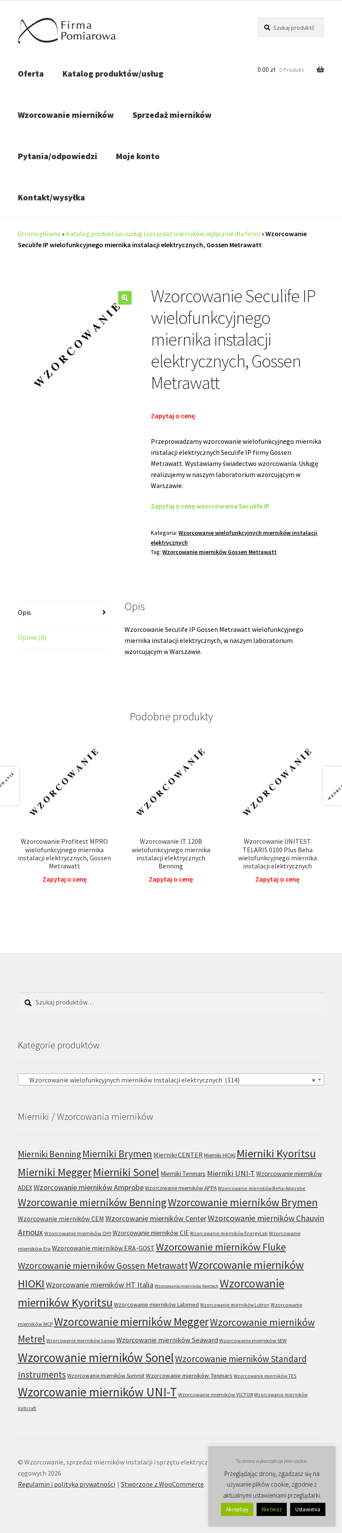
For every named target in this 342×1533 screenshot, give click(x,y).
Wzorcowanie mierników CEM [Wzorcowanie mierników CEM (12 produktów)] (61, 1218)
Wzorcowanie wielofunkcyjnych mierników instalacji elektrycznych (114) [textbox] (168, 1080)
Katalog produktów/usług (113, 73)
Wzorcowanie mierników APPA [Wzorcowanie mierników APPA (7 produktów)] (181, 1188)
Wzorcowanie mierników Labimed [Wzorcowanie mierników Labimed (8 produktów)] (156, 1304)
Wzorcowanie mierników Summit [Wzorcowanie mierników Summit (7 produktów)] (105, 1375)
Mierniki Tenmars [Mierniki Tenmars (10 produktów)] (183, 1174)
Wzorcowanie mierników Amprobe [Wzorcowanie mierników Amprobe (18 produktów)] (89, 1187)
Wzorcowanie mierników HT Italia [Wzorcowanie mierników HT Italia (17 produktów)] (99, 1285)
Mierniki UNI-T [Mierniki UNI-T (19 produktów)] (231, 1173)
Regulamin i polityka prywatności (66, 1484)
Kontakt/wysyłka (51, 197)
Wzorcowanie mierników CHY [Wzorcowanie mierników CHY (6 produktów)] (77, 1233)
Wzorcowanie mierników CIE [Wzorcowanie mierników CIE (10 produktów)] (151, 1233)
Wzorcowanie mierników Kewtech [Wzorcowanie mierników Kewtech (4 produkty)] (186, 1286)
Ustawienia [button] (307, 1509)
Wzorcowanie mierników (66, 114)
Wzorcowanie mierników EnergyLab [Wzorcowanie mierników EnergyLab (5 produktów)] (229, 1233)
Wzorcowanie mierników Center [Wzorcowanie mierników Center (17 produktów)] (155, 1218)
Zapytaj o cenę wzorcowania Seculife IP (210, 506)
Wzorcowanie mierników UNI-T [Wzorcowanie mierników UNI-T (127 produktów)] (97, 1392)
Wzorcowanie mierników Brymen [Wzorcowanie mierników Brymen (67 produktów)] (243, 1202)
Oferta (31, 73)
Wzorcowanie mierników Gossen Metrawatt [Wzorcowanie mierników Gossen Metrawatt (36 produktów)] (103, 1265)
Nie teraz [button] (272, 1509)
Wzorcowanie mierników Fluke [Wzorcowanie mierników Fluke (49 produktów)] (221, 1246)
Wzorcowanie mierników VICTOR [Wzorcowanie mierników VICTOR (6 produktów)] (215, 1394)
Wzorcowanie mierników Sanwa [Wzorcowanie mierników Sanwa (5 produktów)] (80, 1340)
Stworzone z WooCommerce (162, 1484)
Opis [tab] (24, 612)
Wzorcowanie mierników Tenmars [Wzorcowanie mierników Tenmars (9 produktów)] (189, 1375)
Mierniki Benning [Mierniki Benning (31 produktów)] (49, 1154)
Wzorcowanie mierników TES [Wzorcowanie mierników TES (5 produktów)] (265, 1376)
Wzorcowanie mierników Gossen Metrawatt (219, 552)
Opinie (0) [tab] (32, 637)
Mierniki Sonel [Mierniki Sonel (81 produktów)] (126, 1172)
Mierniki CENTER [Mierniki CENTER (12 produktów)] (178, 1154)
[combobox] (171, 1079)
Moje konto (138, 156)
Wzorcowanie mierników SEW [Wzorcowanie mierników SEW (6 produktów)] (253, 1340)
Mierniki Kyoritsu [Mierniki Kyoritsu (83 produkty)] (276, 1153)
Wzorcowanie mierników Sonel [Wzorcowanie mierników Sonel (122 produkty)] (96, 1357)
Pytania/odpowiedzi (57, 156)
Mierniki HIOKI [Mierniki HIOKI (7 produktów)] (219, 1155)
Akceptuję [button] (237, 1509)
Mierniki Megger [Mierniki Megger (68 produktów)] (55, 1172)
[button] (125, 298)
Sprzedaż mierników (172, 114)
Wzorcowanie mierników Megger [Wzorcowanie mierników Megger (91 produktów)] (131, 1321)
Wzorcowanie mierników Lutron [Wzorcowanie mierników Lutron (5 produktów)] (234, 1305)
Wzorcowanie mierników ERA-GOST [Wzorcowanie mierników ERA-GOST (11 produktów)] (103, 1248)
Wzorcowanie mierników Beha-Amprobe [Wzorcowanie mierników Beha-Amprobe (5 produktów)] (261, 1188)
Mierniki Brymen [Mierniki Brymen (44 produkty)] (117, 1154)
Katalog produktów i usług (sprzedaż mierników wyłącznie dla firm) (163, 233)
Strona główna (39, 233)
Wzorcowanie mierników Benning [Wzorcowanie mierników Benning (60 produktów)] (92, 1202)
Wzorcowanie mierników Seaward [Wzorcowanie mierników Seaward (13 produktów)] (167, 1340)
